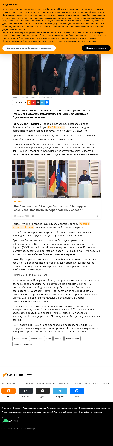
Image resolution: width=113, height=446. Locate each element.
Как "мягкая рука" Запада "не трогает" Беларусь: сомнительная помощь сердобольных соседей (51, 208)
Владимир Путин (72, 338)
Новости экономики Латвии (53, 383)
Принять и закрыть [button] (96, 48)
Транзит (76, 383)
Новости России (20, 338)
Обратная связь (70, 412)
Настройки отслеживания (91, 412)
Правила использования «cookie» (94, 408)
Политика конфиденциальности (62, 408)
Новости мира (36, 338)
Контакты (17, 408)
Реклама (58, 412)
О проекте (6, 408)
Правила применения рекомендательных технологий (27, 412)
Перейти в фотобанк (46, 97)
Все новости (8, 383)
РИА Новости (56, 127)
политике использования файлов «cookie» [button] (83, 12)
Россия (48, 338)
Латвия (30, 383)
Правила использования (34, 408)
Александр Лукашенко (23, 344)
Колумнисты (91, 383)
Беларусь (58, 338)
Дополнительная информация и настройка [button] (29, 48)
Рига (20, 383)
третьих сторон (50, 15)
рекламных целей (64, 24)
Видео (18, 201)
